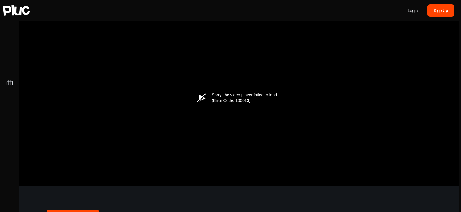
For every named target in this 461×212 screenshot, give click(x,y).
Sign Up (441, 10)
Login (413, 10)
